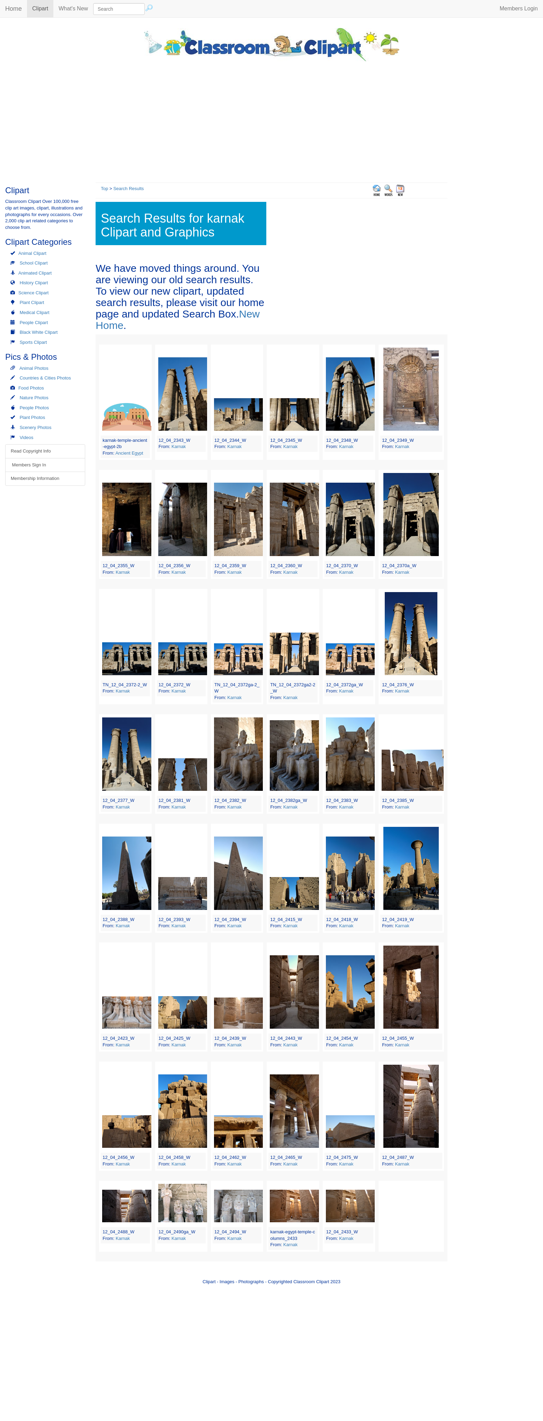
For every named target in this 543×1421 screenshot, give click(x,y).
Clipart (42, 8)
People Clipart (34, 322)
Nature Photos (34, 397)
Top (104, 188)
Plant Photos (32, 417)
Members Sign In (28, 464)
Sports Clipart (33, 342)
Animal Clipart (32, 253)
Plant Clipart (32, 302)
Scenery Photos (36, 427)
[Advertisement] (271, 120)
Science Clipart (33, 292)
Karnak (178, 446)
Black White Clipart (39, 332)
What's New (73, 8)
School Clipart (34, 263)
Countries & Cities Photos (45, 378)
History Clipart (34, 282)
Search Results (128, 188)
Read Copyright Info (31, 451)
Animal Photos (33, 368)
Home (13, 8)
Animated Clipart (35, 273)
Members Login (519, 8)
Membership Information (35, 478)
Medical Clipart (35, 312)
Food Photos (31, 388)
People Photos (34, 407)
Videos (27, 437)
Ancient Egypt (129, 453)
